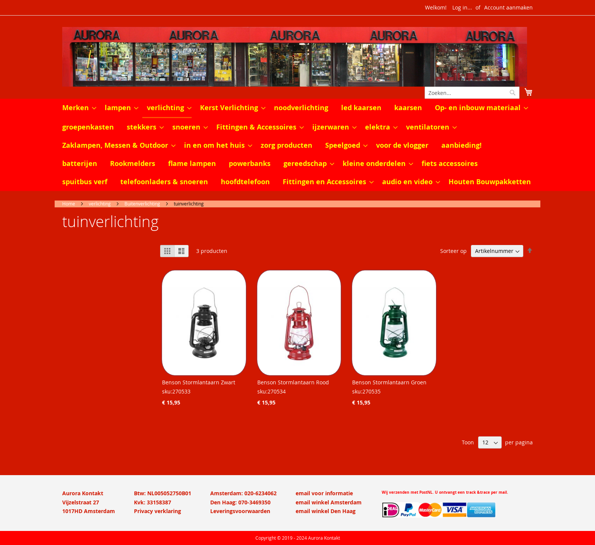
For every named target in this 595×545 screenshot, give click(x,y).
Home (68, 204)
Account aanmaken (508, 7)
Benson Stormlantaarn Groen (389, 382)
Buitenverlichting (142, 204)
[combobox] (472, 93)
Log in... (462, 7)
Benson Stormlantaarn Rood (293, 382)
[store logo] (297, 57)
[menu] (297, 145)
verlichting (100, 204)
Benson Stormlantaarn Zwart (198, 382)
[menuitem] (77, 108)
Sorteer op (453, 250)
